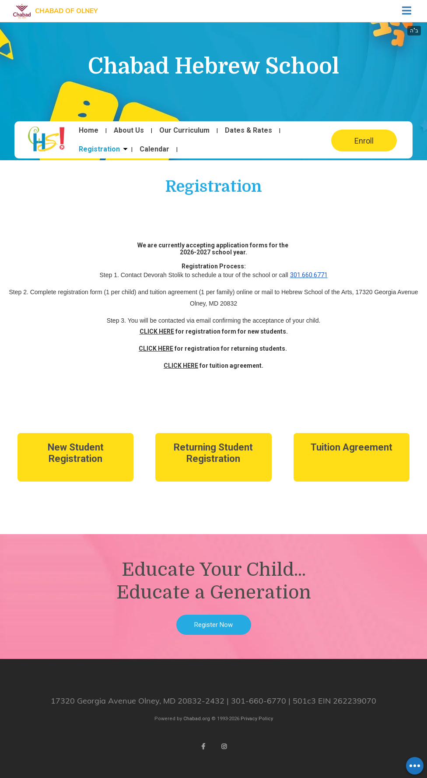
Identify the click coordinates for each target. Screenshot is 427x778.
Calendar (154, 149)
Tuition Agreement (351, 447)
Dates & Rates (248, 130)
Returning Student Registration (213, 453)
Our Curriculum (184, 130)
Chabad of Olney (66, 11)
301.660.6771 (309, 274)
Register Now (213, 625)
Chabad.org (196, 719)
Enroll (364, 140)
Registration (99, 149)
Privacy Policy (257, 719)
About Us (129, 130)
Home (88, 130)
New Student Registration (76, 453)
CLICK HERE (157, 331)
